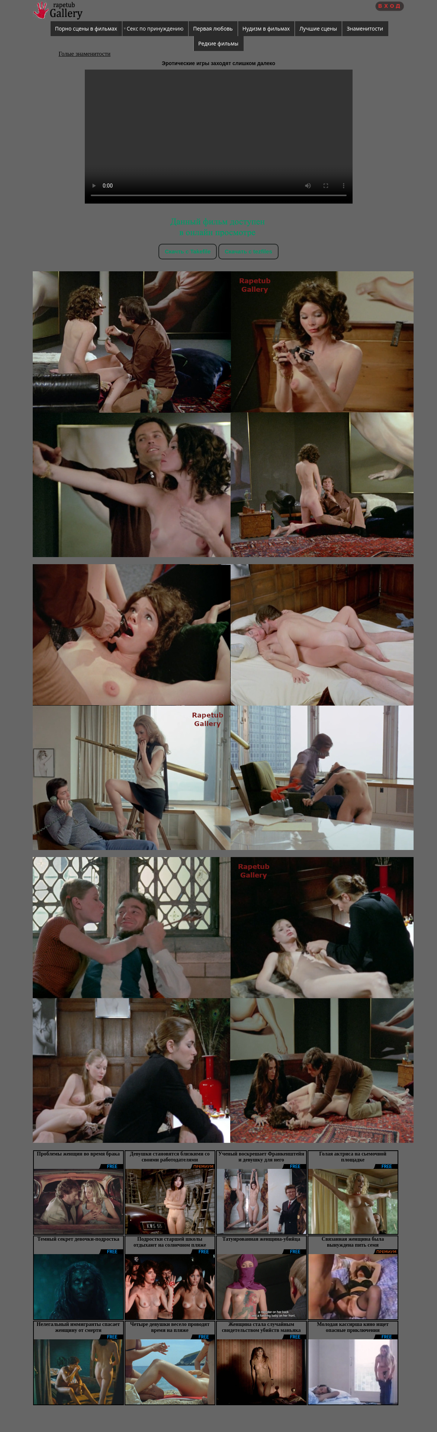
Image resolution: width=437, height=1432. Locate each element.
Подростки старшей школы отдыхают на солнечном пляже (170, 1242)
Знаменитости (365, 28)
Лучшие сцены (318, 28)
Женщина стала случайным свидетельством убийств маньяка (261, 1327)
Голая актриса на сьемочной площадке (352, 1157)
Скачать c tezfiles (248, 251)
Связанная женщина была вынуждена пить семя (353, 1242)
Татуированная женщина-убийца (261, 1239)
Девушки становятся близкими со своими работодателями (169, 1157)
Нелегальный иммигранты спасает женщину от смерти (78, 1327)
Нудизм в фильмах (266, 28)
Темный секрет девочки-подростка (78, 1239)
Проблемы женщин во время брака (78, 1154)
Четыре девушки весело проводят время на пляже (170, 1327)
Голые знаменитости (85, 54)
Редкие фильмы (218, 43)
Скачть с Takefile (188, 251)
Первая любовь (213, 28)
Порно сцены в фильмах (86, 28)
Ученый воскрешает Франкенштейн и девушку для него (261, 1157)
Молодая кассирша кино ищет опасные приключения (353, 1327)
